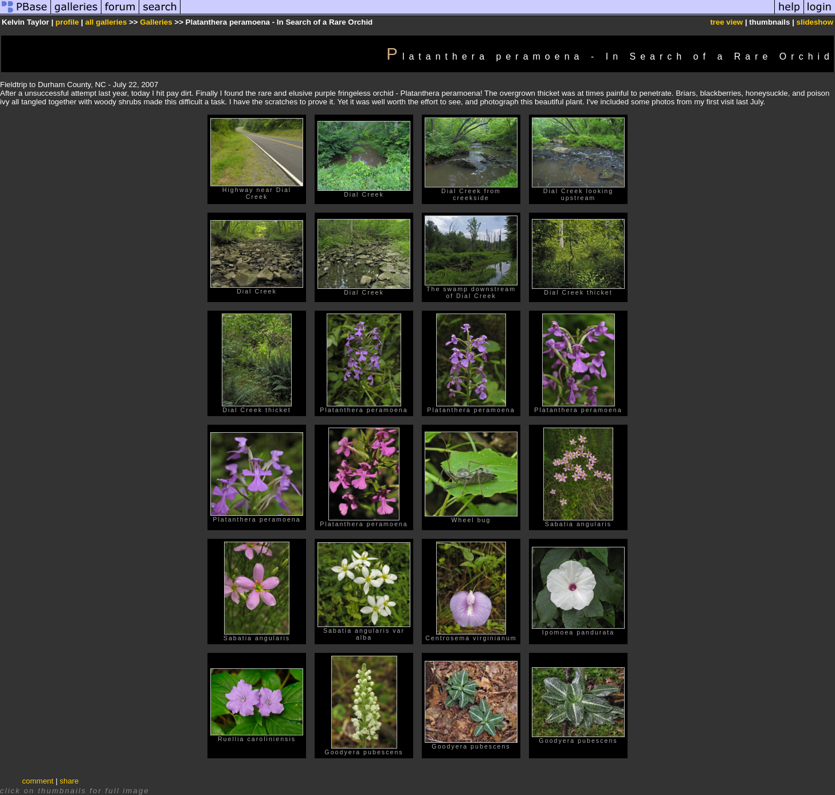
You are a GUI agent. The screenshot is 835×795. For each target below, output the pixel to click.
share (69, 781)
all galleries (106, 22)
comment (37, 781)
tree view (726, 22)
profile (67, 22)
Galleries (156, 22)
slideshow (815, 22)
